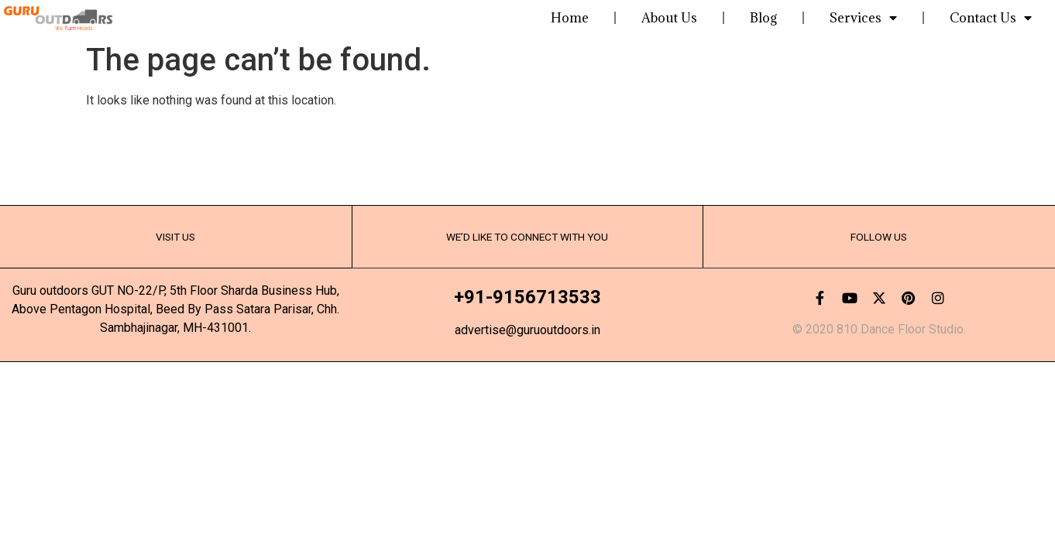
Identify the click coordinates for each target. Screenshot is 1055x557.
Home (570, 17)
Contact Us (991, 18)
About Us (669, 17)
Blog (763, 17)
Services (863, 18)
